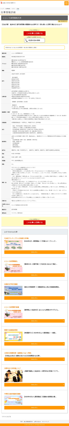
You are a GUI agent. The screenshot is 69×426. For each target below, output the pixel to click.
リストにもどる (6, 416)
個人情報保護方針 (28, 421)
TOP (21, 421)
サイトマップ (45, 421)
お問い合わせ (37, 421)
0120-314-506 (34, 40)
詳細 (18, 8)
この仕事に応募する (34, 33)
